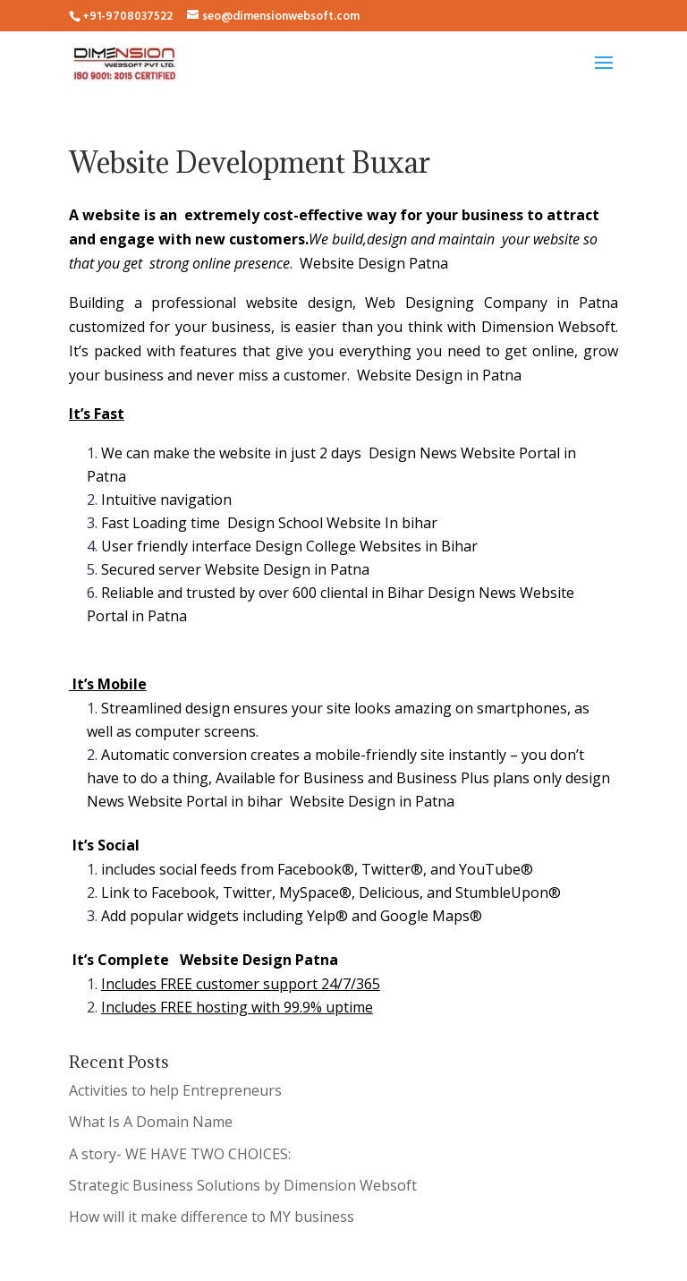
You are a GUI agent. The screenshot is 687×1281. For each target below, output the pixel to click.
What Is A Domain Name (151, 1122)
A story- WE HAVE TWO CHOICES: (180, 1154)
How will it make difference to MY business (211, 1216)
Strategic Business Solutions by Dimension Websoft (243, 1185)
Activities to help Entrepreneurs (175, 1090)
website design (299, 302)
